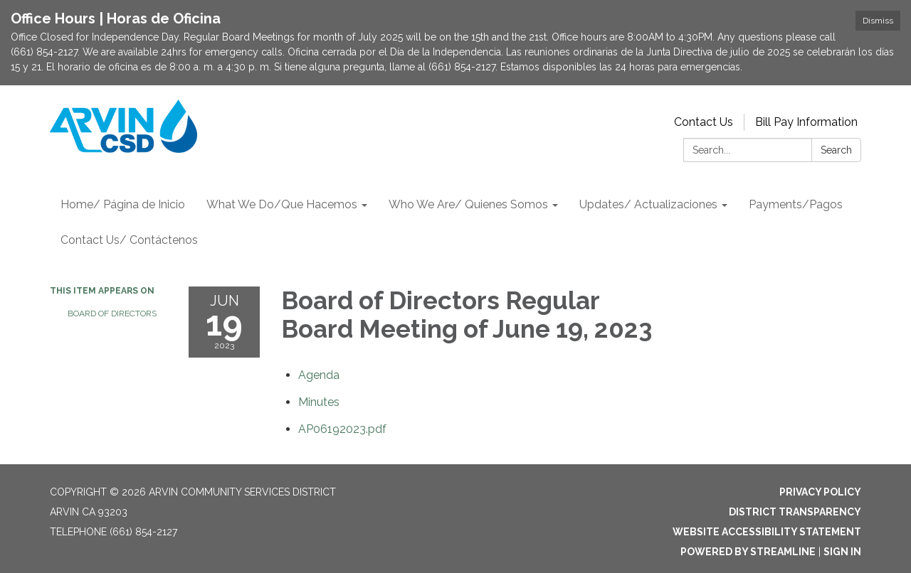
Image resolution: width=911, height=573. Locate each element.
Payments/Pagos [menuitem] (796, 204)
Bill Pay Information (806, 122)
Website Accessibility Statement (767, 531)
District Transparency (795, 512)
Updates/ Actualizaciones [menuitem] (648, 204)
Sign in (842, 551)
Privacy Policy (820, 492)
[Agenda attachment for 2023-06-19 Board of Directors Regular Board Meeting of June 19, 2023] (318, 375)
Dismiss (878, 21)
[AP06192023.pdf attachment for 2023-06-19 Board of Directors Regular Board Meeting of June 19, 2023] (342, 429)
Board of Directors (112, 313)
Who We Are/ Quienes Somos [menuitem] (468, 204)
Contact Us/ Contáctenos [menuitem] (129, 240)
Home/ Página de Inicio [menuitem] (122, 204)
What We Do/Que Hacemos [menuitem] (281, 204)
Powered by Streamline (748, 551)
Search (836, 150)
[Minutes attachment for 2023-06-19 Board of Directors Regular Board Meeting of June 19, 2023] (318, 402)
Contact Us (703, 122)
